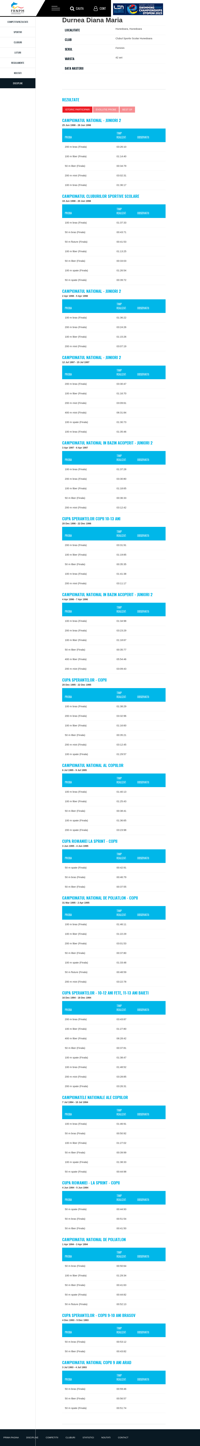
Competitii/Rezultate (17, 21)
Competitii (52, 1437)
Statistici (88, 1437)
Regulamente (17, 62)
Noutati (17, 73)
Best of (127, 109)
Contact (123, 1437)
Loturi (17, 52)
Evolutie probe (106, 109)
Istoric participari (77, 109)
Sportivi (18, 32)
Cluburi (18, 42)
